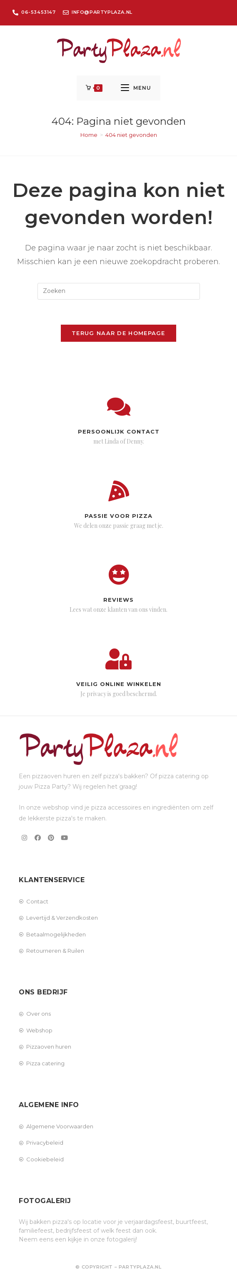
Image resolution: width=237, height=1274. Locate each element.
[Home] (88, 135)
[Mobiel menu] (136, 88)
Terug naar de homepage (118, 333)
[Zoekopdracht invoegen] (118, 291)
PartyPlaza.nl (140, 1267)
